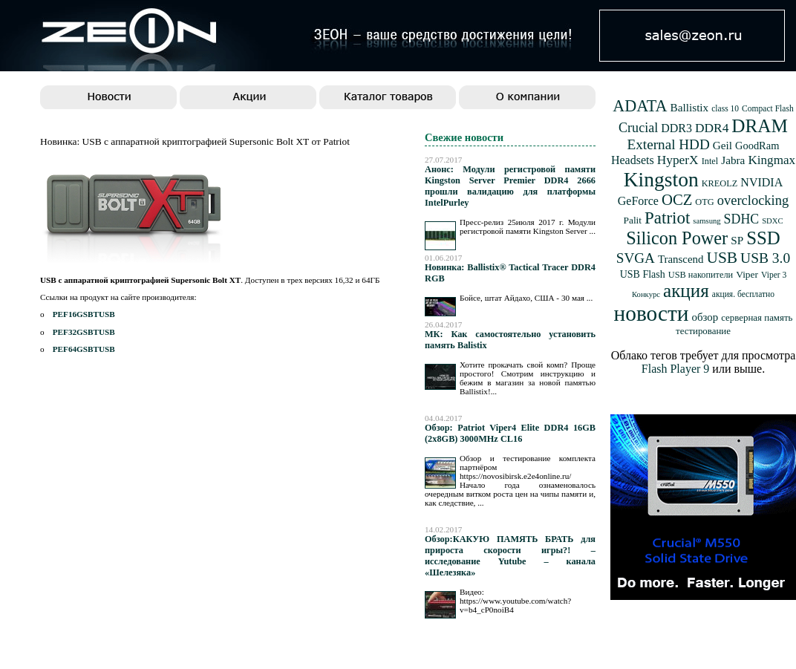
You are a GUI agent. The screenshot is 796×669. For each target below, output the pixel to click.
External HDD (668, 144)
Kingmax (771, 160)
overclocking (753, 200)
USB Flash (642, 274)
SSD (763, 238)
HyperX (678, 160)
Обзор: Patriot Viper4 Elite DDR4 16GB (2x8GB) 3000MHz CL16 (510, 433)
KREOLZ (720, 183)
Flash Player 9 (676, 368)
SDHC (742, 219)
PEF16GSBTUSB (84, 314)
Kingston (661, 179)
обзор (704, 317)
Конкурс (646, 294)
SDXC (772, 221)
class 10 (725, 109)
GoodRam (757, 145)
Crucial (638, 127)
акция (686, 291)
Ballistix (690, 107)
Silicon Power (677, 238)
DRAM (759, 126)
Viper (747, 274)
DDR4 (711, 128)
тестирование (703, 331)
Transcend (681, 259)
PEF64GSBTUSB (84, 349)
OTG (704, 202)
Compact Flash (768, 109)
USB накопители (700, 275)
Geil (722, 145)
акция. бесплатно (743, 294)
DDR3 (676, 128)
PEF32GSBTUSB (84, 331)
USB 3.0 (765, 258)
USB (721, 258)
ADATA (640, 106)
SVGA (635, 258)
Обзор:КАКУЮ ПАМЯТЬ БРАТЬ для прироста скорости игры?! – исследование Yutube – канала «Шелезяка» (510, 556)
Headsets (632, 160)
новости (651, 313)
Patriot (667, 218)
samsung (706, 221)
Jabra (733, 160)
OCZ (677, 200)
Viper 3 (773, 275)
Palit (632, 220)
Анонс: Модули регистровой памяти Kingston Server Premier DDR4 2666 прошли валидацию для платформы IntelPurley (510, 186)
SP (737, 240)
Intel (710, 161)
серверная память (756, 318)
